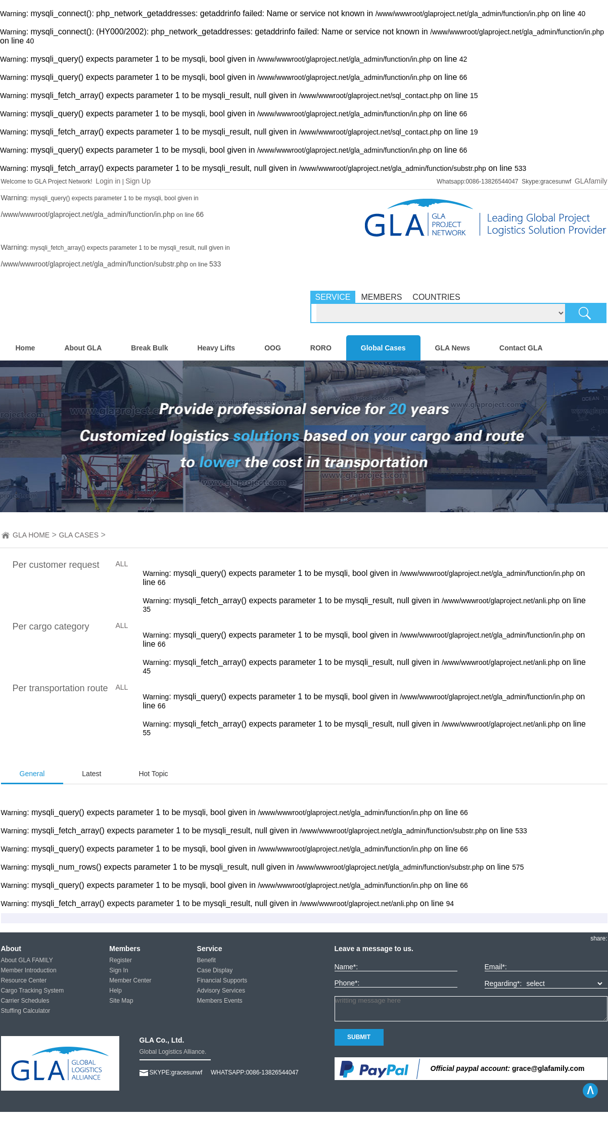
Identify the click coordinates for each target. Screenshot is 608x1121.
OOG (272, 348)
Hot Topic (153, 774)
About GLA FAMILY (27, 960)
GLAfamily (591, 181)
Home (25, 348)
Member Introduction (29, 970)
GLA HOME (31, 535)
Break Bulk (149, 348)
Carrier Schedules (25, 1000)
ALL (122, 564)
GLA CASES (79, 535)
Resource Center (24, 980)
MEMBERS (381, 297)
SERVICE (333, 297)
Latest (91, 774)
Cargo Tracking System (32, 990)
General (32, 774)
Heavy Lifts (216, 348)
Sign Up (138, 181)
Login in (108, 181)
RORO (321, 348)
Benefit (206, 960)
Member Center (130, 980)
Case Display (215, 970)
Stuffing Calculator (26, 1010)
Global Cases (383, 348)
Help (115, 990)
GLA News (453, 348)
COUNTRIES (436, 297)
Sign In (118, 970)
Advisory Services (221, 990)
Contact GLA (521, 348)
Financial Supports (222, 980)
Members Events (220, 1000)
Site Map (121, 1000)
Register (120, 960)
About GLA (83, 348)
